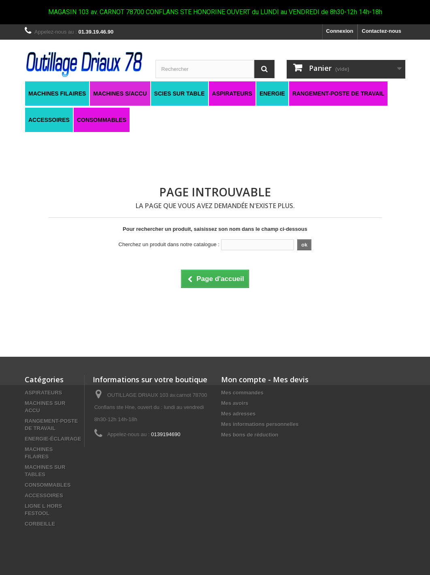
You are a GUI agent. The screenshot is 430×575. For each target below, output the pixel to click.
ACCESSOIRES (44, 495)
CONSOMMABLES (47, 485)
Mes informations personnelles (259, 424)
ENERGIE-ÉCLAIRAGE (53, 439)
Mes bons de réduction (250, 435)
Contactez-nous (382, 31)
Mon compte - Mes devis (265, 379)
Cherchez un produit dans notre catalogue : (169, 244)
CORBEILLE (40, 524)
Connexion (339, 31)
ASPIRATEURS (43, 393)
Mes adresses (238, 414)
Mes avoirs (234, 403)
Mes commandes (242, 393)
